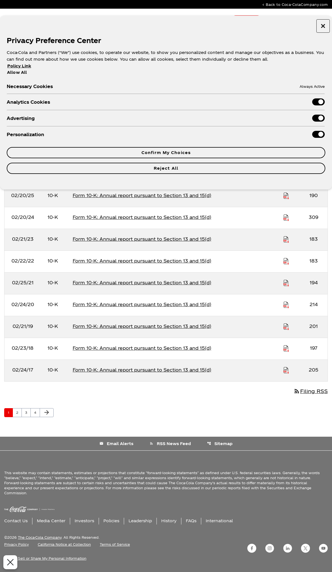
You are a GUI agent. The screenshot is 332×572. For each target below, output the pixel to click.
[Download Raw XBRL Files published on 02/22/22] (286, 260)
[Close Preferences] (9, 562)
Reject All (166, 168)
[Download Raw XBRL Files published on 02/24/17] (286, 370)
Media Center (51, 520)
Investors (84, 520)
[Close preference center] (323, 26)
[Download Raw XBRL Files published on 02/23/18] (286, 348)
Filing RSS (310, 391)
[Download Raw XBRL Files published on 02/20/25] (286, 195)
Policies (111, 520)
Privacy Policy (16, 544)
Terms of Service (115, 544)
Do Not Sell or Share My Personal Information (45, 558)
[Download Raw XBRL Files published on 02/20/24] (286, 217)
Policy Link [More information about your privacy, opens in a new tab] (19, 65)
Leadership (140, 520)
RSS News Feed (170, 443)
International (219, 520)
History (169, 520)
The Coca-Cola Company (39, 537)
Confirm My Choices (166, 152)
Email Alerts (116, 443)
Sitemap (220, 443)
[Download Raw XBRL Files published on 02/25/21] (286, 282)
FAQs (191, 520)
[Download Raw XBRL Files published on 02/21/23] (286, 239)
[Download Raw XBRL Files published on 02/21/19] (286, 326)
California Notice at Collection (64, 544)
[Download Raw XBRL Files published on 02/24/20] (286, 304)
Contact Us (16, 520)
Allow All (17, 72)
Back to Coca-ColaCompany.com (294, 4)
